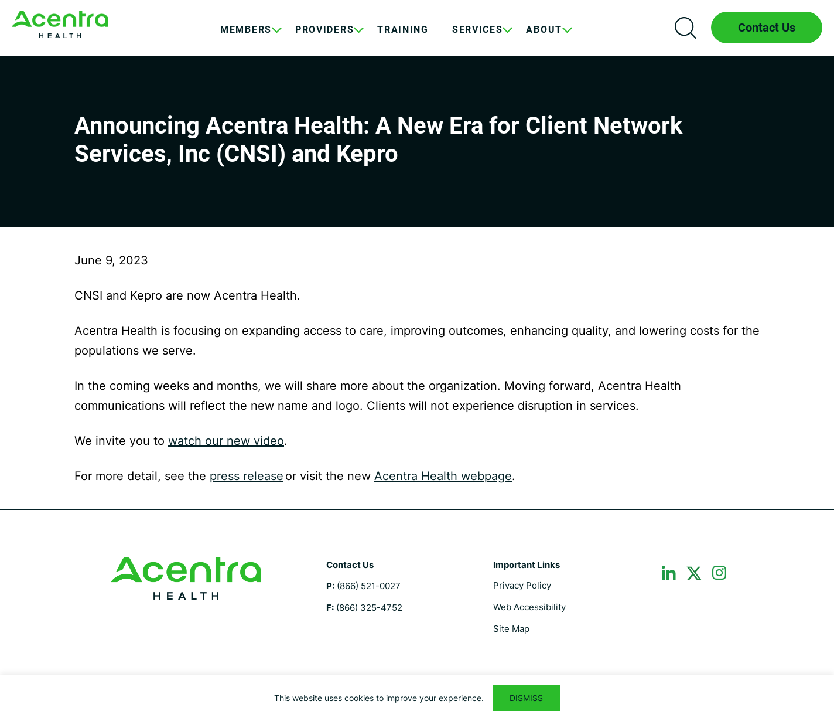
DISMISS (526, 698)
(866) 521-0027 (369, 585)
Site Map (511, 628)
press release (246, 476)
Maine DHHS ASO (60, 24)
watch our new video (226, 441)
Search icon (685, 27)
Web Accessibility (529, 607)
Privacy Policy (522, 585)
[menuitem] (246, 39)
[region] (417, 698)
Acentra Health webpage (443, 476)
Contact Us (766, 28)
